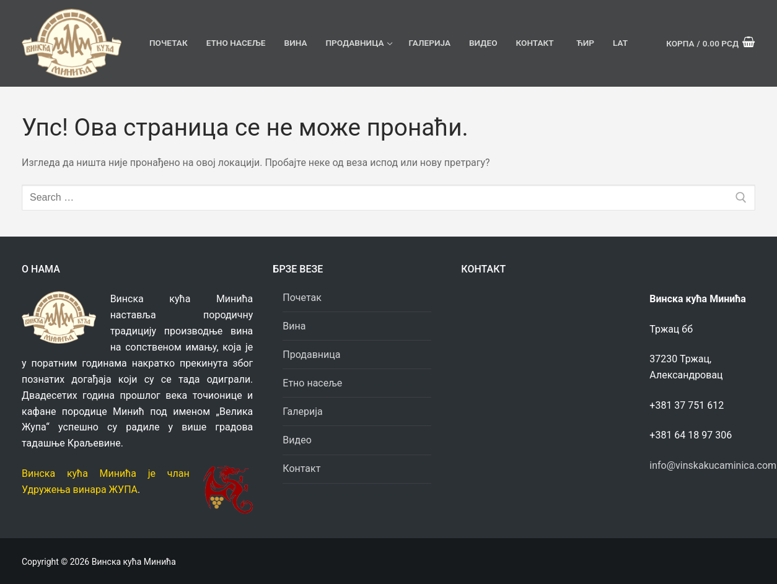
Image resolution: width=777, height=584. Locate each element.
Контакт (301, 468)
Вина (294, 326)
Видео (297, 440)
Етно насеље (312, 383)
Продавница (313, 354)
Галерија (302, 411)
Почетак (302, 297)
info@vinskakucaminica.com (712, 465)
